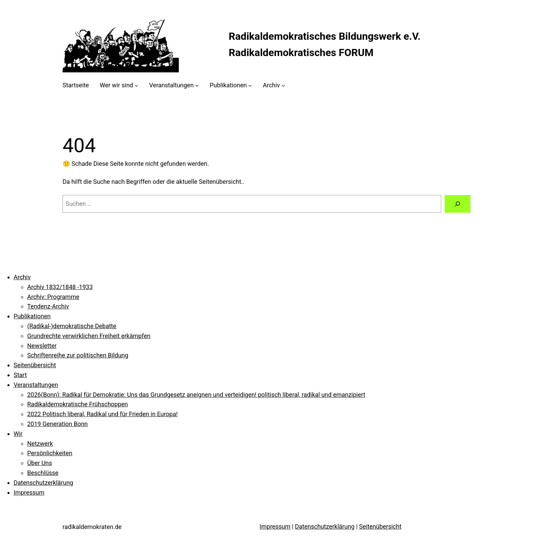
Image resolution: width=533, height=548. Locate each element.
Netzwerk (40, 443)
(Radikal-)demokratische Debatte (71, 326)
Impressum (29, 492)
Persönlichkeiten (49, 453)
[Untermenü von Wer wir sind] (136, 85)
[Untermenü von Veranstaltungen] (197, 85)
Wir (18, 433)
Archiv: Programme (53, 296)
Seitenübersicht (35, 365)
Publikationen (32, 316)
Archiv (22, 277)
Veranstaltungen (36, 384)
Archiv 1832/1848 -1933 (60, 286)
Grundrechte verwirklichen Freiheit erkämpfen (88, 335)
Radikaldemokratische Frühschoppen (77, 404)
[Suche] (457, 204)
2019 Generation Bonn (57, 423)
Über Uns (39, 462)
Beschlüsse (42, 472)
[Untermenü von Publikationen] (250, 85)
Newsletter (42, 345)
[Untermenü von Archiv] (283, 85)
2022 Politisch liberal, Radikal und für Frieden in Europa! (102, 414)
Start (20, 374)
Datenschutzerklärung (43, 482)
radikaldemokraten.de (92, 526)
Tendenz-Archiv (48, 306)
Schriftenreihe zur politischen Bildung (77, 355)
